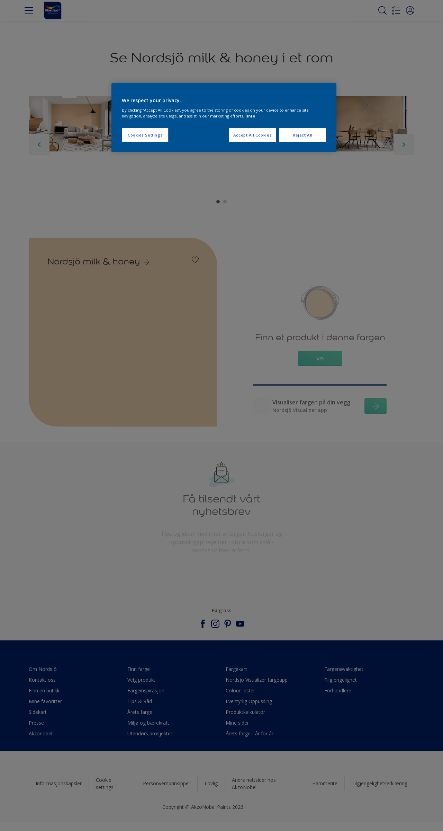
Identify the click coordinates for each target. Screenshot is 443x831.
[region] (223, 117)
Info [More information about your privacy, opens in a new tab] (251, 116)
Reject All (303, 135)
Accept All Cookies (252, 135)
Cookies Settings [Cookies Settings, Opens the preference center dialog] (145, 135)
